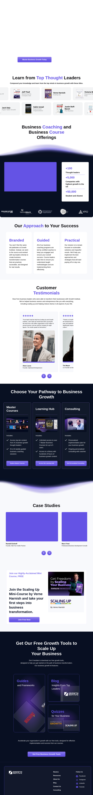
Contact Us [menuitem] (57, 775)
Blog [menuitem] (54, 771)
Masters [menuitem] (56, 760)
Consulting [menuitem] (57, 779)
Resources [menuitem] (57, 764)
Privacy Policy (36, 791)
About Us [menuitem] (56, 768)
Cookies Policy (58, 791)
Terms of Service (47, 791)
